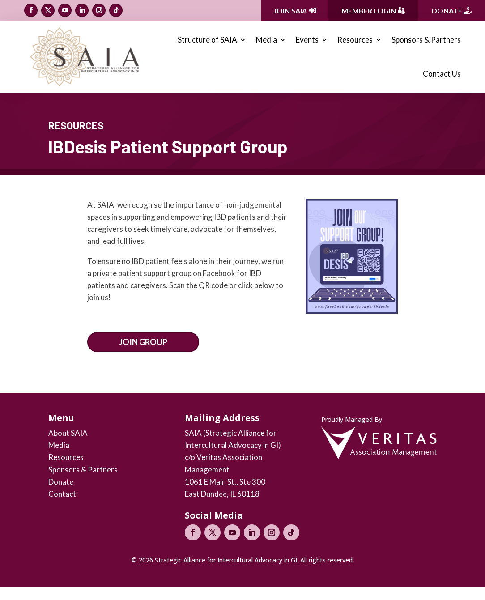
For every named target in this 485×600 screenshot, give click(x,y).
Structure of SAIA (207, 39)
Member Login (368, 10)
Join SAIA (290, 10)
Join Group (143, 342)
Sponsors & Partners (426, 39)
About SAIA (68, 433)
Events (307, 39)
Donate (447, 10)
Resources (355, 39)
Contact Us (442, 73)
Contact (62, 493)
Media (266, 39)
